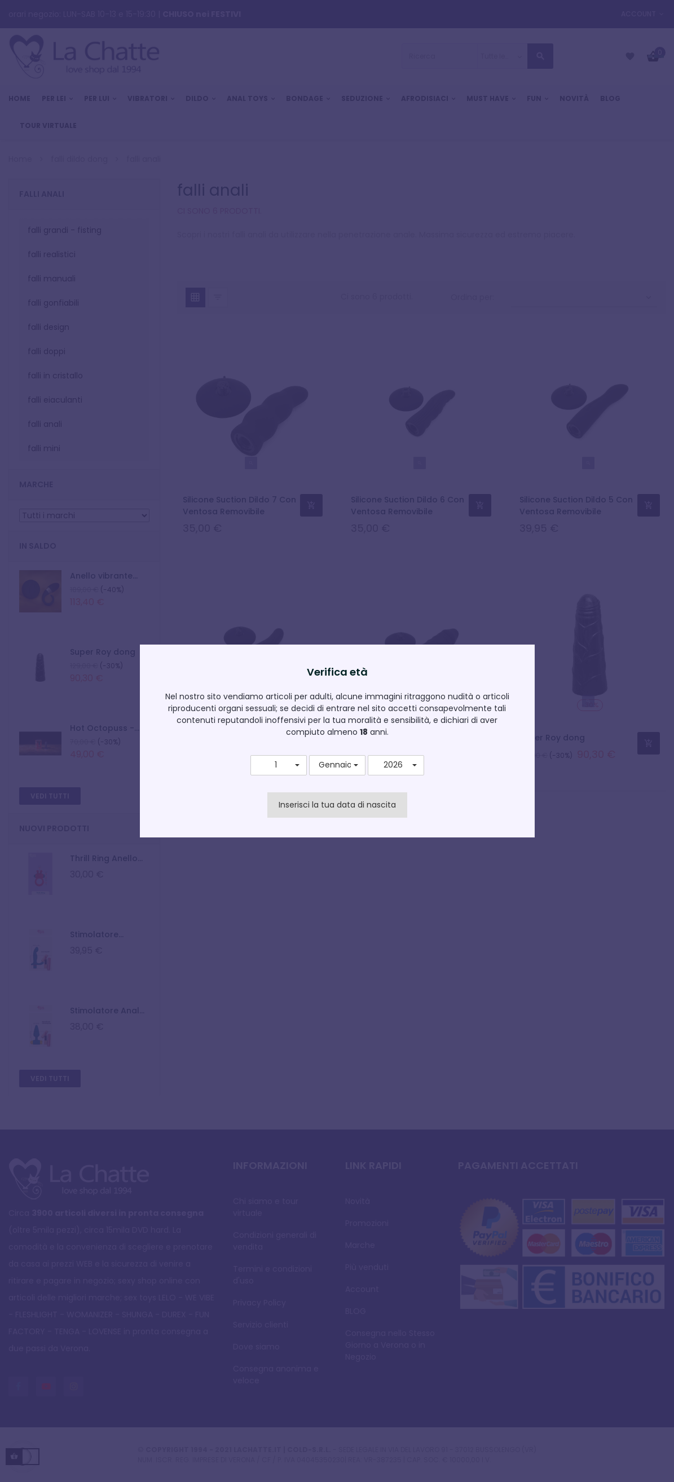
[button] (278, 765)
